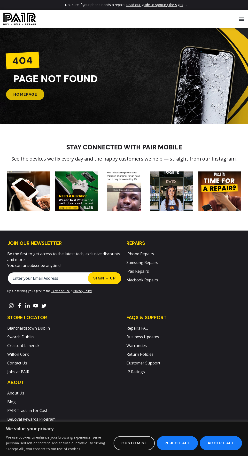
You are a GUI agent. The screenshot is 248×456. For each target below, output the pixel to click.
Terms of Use (60, 291)
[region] (124, 438)
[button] (242, 19)
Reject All (177, 443)
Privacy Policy (82, 291)
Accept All (221, 443)
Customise (134, 443)
